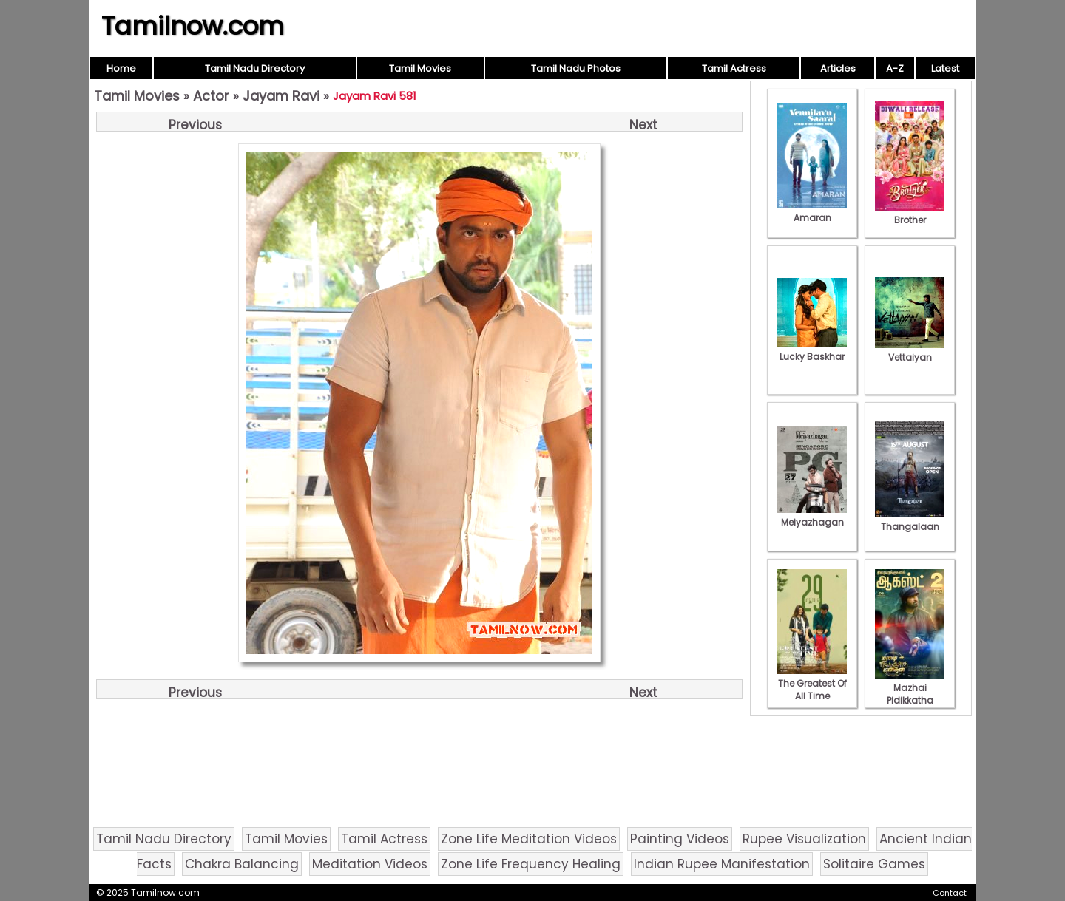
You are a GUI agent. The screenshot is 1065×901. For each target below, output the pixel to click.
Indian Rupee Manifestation (722, 864)
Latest (945, 68)
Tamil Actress (734, 68)
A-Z (895, 68)
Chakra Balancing (242, 864)
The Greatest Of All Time (812, 683)
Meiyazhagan (812, 515)
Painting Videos (679, 839)
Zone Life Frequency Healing (531, 864)
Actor (211, 95)
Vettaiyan (909, 351)
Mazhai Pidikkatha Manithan (909, 694)
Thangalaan (909, 520)
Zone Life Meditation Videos (529, 839)
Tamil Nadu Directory (255, 68)
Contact (950, 893)
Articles (838, 68)
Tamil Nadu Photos (576, 68)
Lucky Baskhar (812, 350)
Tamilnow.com (192, 26)
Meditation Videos (369, 864)
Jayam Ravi (281, 95)
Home (121, 68)
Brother (909, 213)
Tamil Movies (420, 68)
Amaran (812, 211)
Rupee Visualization (804, 839)
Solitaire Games (874, 864)
